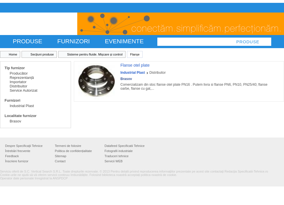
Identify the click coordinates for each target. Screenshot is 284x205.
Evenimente (124, 41)
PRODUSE (27, 41)
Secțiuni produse (42, 54)
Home (13, 54)
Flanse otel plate (135, 65)
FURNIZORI (73, 41)
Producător (19, 73)
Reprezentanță (22, 77)
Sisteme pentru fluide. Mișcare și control (94, 54)
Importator (18, 82)
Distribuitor (18, 86)
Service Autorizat (23, 90)
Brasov (15, 121)
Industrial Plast (22, 106)
